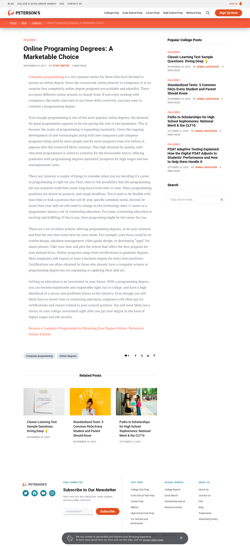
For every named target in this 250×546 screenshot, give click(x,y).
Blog (11, 4)
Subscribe (107, 511)
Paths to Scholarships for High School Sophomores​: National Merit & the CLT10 (191, 121)
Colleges (36, 23)
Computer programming (46, 77)
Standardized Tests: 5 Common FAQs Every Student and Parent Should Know (192, 89)
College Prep (111, 12)
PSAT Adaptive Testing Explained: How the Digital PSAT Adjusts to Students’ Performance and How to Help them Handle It (193, 155)
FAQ (62, 4)
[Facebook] (34, 493)
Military (135, 507)
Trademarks (205, 513)
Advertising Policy (208, 519)
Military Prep (193, 12)
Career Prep (153, 12)
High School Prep (173, 12)
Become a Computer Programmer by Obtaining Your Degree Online (77, 328)
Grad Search (171, 495)
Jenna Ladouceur (208, 66)
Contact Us (205, 495)
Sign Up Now (228, 13)
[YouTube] (43, 493)
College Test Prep (140, 489)
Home (13, 23)
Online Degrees (68, 356)
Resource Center (173, 507)
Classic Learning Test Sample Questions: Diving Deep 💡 (42, 426)
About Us (204, 489)
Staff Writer (61, 65)
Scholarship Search (175, 501)
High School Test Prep (142, 513)
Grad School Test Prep (143, 495)
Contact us (75, 4)
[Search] (208, 13)
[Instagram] (52, 493)
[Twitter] (26, 493)
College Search (172, 489)
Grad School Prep (132, 12)
